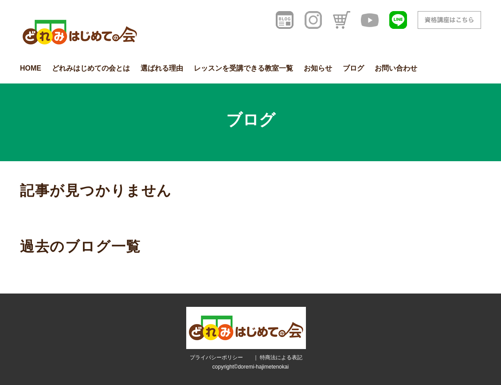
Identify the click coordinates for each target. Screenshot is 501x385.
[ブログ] (285, 20)
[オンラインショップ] (341, 20)
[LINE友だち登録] (398, 20)
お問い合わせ (396, 68)
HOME (30, 68)
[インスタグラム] (313, 20)
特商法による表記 (281, 357)
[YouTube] (370, 20)
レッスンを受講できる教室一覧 (243, 68)
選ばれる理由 (162, 68)
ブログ (353, 68)
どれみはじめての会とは (91, 68)
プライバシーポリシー (216, 357)
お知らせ (318, 68)
